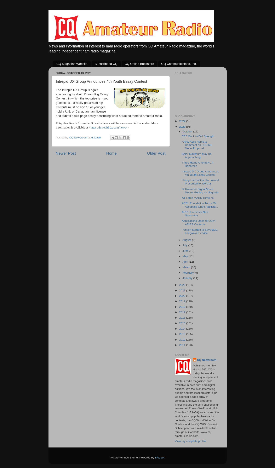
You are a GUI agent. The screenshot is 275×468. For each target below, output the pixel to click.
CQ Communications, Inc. (179, 63)
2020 (182, 295)
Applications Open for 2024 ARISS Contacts (199, 222)
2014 (182, 328)
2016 (182, 317)
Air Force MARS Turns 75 (198, 197)
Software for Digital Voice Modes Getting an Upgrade (200, 191)
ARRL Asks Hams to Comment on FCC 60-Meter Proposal (197, 145)
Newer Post (66, 153)
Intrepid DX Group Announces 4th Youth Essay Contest (200, 173)
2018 (182, 306)
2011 (182, 345)
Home (111, 153)
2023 (182, 126)
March (187, 267)
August (187, 239)
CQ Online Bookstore (139, 63)
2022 (182, 284)
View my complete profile (190, 441)
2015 (182, 323)
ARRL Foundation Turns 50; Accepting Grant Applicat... (200, 205)
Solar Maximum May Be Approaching (196, 155)
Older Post (156, 153)
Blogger (160, 457)
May (186, 256)
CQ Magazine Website (71, 63)
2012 (182, 339)
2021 (182, 290)
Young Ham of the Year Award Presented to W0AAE (200, 182)
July (185, 245)
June (186, 250)
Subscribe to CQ (106, 63)
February (189, 272)
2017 (182, 312)
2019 (182, 301)
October (188, 131)
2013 (182, 334)
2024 (182, 121)
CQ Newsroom (206, 359)
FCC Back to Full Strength (198, 136)
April (186, 261)
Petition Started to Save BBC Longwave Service (200, 231)
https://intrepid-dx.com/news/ (109, 127)
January (188, 278)
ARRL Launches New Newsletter (195, 214)
